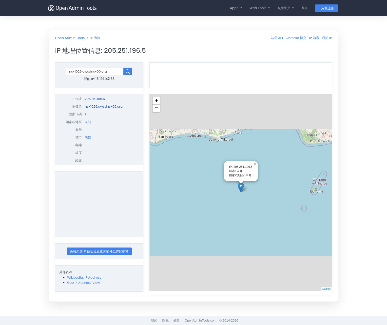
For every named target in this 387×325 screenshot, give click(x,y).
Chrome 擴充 (296, 38)
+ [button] (156, 101)
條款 (176, 320)
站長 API (277, 38)
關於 (154, 320)
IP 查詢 (95, 38)
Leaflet (326, 288)
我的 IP (327, 38)
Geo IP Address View (83, 282)
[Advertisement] (99, 204)
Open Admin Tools (70, 38)
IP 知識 (314, 38)
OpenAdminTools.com (200, 320)
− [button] (156, 108)
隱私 (165, 320)
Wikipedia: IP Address (84, 277)
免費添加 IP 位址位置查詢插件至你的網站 (99, 251)
